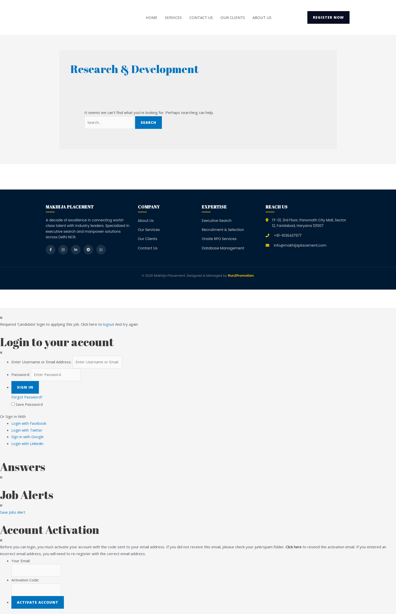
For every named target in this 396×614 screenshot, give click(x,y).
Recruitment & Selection (223, 229)
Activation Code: (25, 579)
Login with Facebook (30, 423)
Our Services (149, 229)
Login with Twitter (28, 430)
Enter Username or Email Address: (41, 362)
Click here (294, 546)
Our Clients (232, 17)
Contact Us (201, 17)
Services (173, 17)
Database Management (223, 248)
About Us (262, 17)
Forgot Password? (27, 397)
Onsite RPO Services (219, 239)
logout (108, 324)
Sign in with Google (27, 436)
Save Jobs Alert (13, 511)
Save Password (29, 404)
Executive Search (217, 220)
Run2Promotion (241, 276)
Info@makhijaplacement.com (300, 245)
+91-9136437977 (288, 235)
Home (151, 17)
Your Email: (20, 560)
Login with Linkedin (29, 443)
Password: (20, 375)
